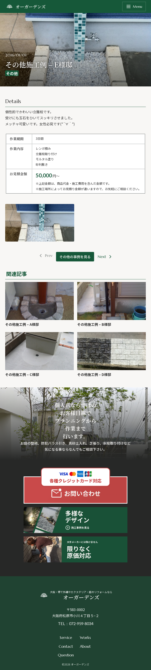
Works (85, 637)
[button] (39, 223)
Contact (66, 646)
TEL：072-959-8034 (75, 623)
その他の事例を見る (75, 256)
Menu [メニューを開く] (134, 6)
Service (66, 637)
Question (66, 654)
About (85, 646)
